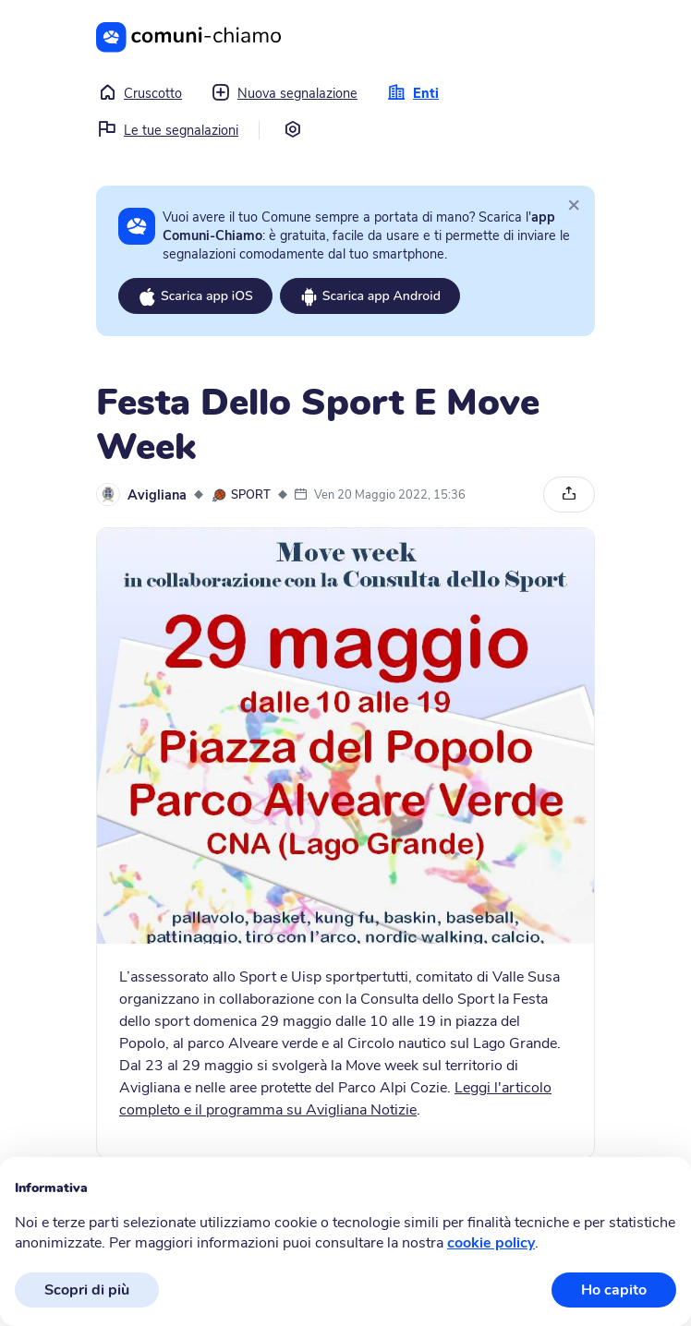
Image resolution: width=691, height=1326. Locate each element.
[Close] (573, 204)
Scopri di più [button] (86, 1290)
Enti (413, 93)
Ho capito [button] (614, 1290)
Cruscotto (140, 93)
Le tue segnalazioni (168, 130)
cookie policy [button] (491, 1243)
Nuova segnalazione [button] (285, 93)
